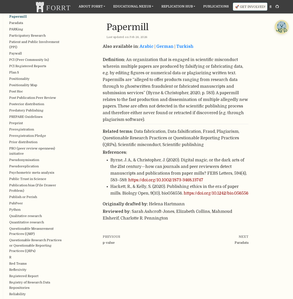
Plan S (14, 72)
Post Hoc (16, 91)
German (164, 46)
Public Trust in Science (27, 179)
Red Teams (18, 263)
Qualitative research (25, 216)
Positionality (19, 79)
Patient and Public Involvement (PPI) (34, 44)
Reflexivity (17, 270)
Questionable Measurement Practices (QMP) (31, 231)
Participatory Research (27, 35)
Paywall (15, 53)
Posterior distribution (26, 104)
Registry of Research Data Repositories (29, 285)
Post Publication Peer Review (32, 98)
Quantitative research (26, 222)
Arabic (146, 46)
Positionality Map (23, 85)
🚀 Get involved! (250, 7)
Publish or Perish (23, 197)
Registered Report (23, 276)
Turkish (184, 46)
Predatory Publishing (26, 110)
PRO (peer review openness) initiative (32, 151)
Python (15, 209)
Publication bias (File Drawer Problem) (32, 187)
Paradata (16, 23)
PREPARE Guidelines (26, 117)
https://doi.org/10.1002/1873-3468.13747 (165, 180)
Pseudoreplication (24, 166)
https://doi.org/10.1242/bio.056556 (216, 193)
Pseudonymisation (24, 160)
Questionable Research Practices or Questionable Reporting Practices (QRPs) (35, 245)
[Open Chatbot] (281, 27)
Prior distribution (23, 142)
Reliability (17, 294)
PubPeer (16, 203)
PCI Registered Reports (27, 66)
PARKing (16, 29)
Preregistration (21, 129)
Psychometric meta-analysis (31, 172)
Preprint (16, 123)
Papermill (18, 16)
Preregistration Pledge (27, 136)
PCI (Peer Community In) (29, 60)
